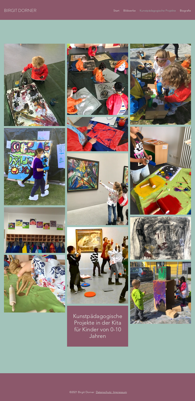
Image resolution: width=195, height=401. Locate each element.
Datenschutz (104, 392)
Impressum (119, 392)
